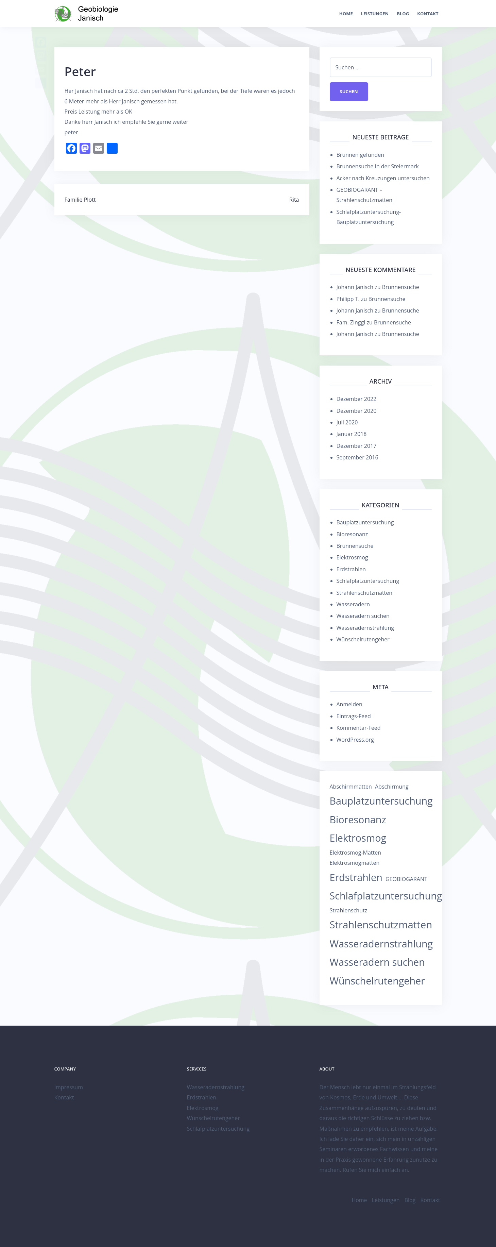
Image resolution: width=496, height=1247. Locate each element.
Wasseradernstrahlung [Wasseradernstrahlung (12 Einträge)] (381, 943)
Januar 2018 (352, 434)
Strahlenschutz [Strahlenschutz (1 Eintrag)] (348, 910)
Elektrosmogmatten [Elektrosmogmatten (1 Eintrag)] (355, 862)
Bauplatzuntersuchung (365, 522)
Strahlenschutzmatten (365, 592)
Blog (403, 14)
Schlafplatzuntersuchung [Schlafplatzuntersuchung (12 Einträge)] (386, 895)
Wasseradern (353, 604)
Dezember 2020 (357, 411)
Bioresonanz (352, 534)
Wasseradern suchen (363, 616)
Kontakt (427, 14)
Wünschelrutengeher (363, 639)
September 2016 (357, 457)
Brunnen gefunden (360, 154)
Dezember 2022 (357, 399)
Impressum (68, 1087)
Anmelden (349, 704)
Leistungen (375, 14)
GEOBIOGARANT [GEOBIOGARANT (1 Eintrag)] (406, 879)
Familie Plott (80, 199)
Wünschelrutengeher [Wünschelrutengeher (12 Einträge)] (377, 980)
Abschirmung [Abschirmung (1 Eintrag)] (392, 786)
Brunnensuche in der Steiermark (378, 166)
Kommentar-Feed (359, 727)
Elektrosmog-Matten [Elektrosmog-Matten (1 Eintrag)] (355, 852)
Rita (294, 199)
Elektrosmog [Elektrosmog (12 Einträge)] (358, 837)
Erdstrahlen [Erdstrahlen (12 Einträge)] (356, 877)
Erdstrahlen (351, 569)
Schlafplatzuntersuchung (368, 581)
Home (346, 14)
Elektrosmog (352, 557)
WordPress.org (355, 739)
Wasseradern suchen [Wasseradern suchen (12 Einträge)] (377, 961)
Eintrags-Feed (354, 716)
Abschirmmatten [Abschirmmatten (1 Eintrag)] (351, 786)
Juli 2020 (347, 422)
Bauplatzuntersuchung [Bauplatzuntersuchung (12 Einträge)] (381, 800)
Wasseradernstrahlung (365, 627)
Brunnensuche (400, 287)
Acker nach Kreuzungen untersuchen (383, 178)
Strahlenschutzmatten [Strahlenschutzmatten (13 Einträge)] (381, 924)
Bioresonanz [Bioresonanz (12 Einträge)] (358, 819)
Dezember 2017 (357, 446)
